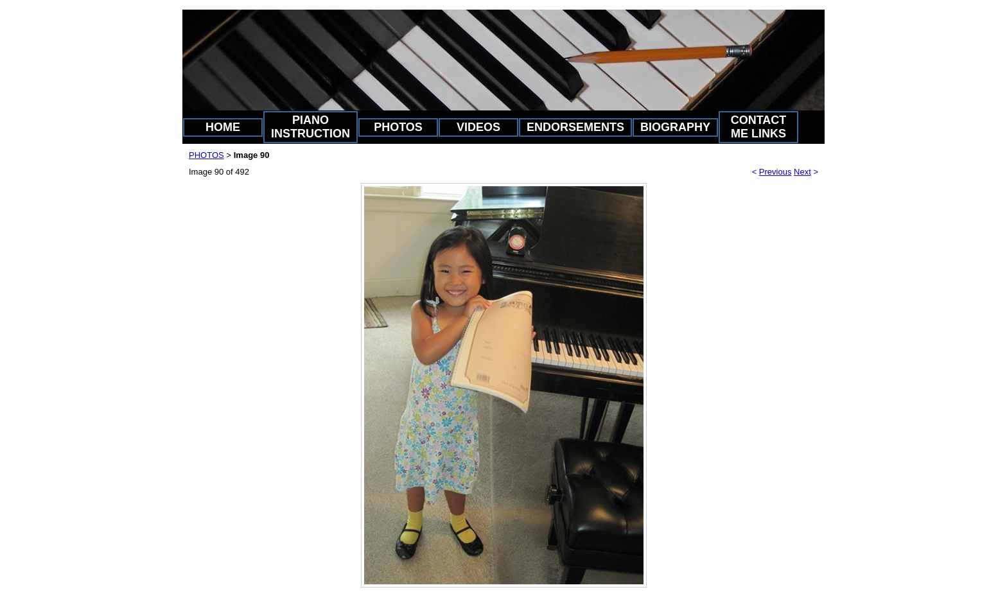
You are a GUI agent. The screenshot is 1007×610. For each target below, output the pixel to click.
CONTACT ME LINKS (759, 127)
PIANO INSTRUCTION (310, 127)
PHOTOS (398, 127)
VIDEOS (478, 127)
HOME (223, 127)
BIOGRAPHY (675, 127)
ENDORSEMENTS (575, 127)
